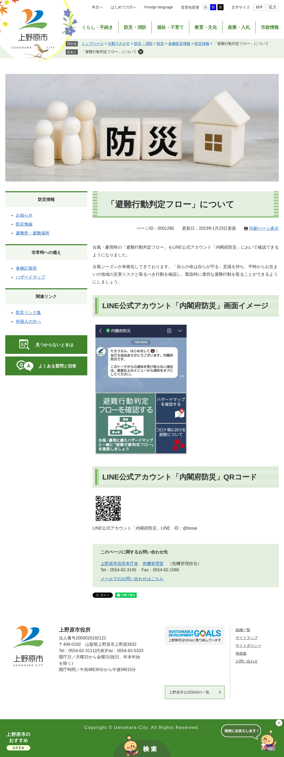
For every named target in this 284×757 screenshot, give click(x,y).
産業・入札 (239, 27)
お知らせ (24, 215)
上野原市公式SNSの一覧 (189, 692)
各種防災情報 (179, 43)
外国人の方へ (28, 321)
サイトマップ (247, 638)
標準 (259, 7)
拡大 (273, 7)
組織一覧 (243, 630)
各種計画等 (26, 268)
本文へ (97, 7)
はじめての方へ (123, 7)
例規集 (241, 653)
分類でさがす (119, 43)
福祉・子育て (170, 27)
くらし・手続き (97, 27)
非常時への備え (46, 252)
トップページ (93, 43)
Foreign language (158, 7)
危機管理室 (153, 563)
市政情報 (270, 27)
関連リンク (46, 296)
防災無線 (24, 224)
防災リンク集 (28, 312)
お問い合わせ (247, 661)
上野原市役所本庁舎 (119, 563)
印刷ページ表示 (264, 228)
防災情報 (202, 43)
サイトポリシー (248, 645)
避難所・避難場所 (32, 233)
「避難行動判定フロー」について (109, 52)
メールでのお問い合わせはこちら (132, 579)
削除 (140, 51)
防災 (160, 43)
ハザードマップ (30, 277)
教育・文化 (206, 27)
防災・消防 (135, 27)
